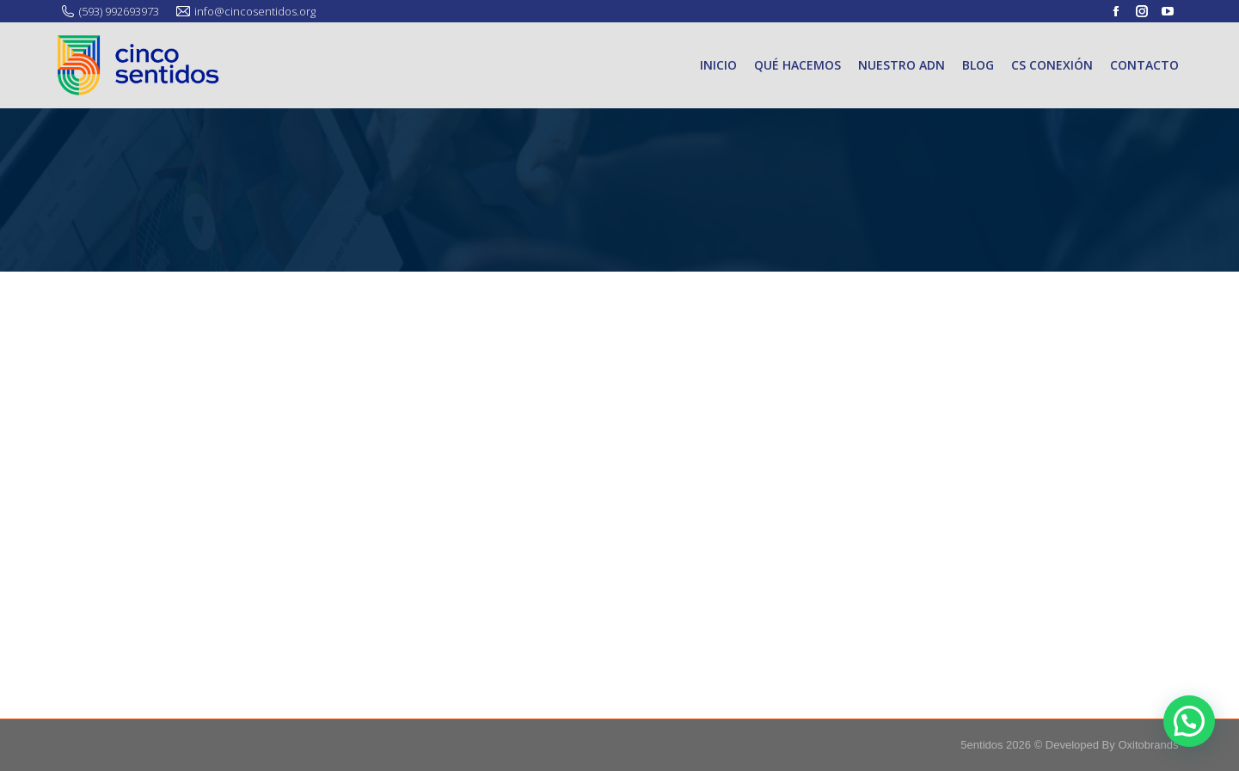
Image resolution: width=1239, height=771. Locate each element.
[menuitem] (718, 65)
